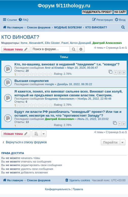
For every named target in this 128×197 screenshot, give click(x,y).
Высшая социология (31, 81)
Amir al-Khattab (54, 67)
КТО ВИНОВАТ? (20, 37)
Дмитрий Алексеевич (107, 42)
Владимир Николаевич (60, 98)
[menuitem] (23, 20)
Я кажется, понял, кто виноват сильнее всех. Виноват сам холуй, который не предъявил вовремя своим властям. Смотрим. (68, 93)
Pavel (64, 42)
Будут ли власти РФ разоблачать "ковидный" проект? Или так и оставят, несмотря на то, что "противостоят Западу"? (67, 113)
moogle (49, 84)
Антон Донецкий (80, 42)
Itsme (24, 42)
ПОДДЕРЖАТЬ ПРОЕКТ (97, 12)
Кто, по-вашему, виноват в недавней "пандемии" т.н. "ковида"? (67, 64)
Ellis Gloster (52, 42)
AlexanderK (36, 42)
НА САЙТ (120, 12)
